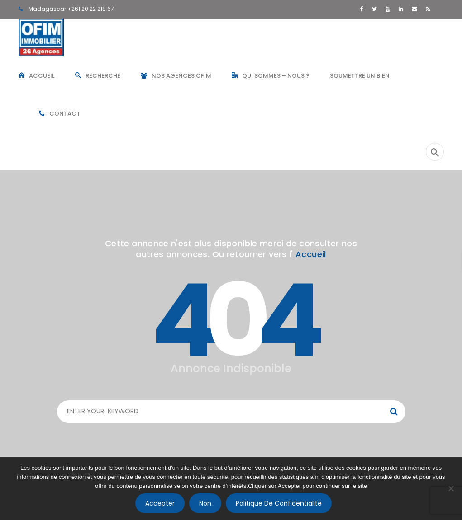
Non (205, 503)
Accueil (310, 254)
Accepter (160, 503)
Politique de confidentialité (279, 503)
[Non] (450, 488)
